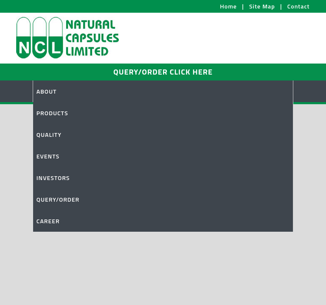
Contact (298, 6)
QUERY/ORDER (58, 199)
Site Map (262, 6)
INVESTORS (53, 177)
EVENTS (48, 156)
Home (228, 6)
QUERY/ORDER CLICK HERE (163, 72)
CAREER (48, 220)
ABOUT (47, 91)
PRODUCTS (52, 112)
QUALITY (49, 134)
